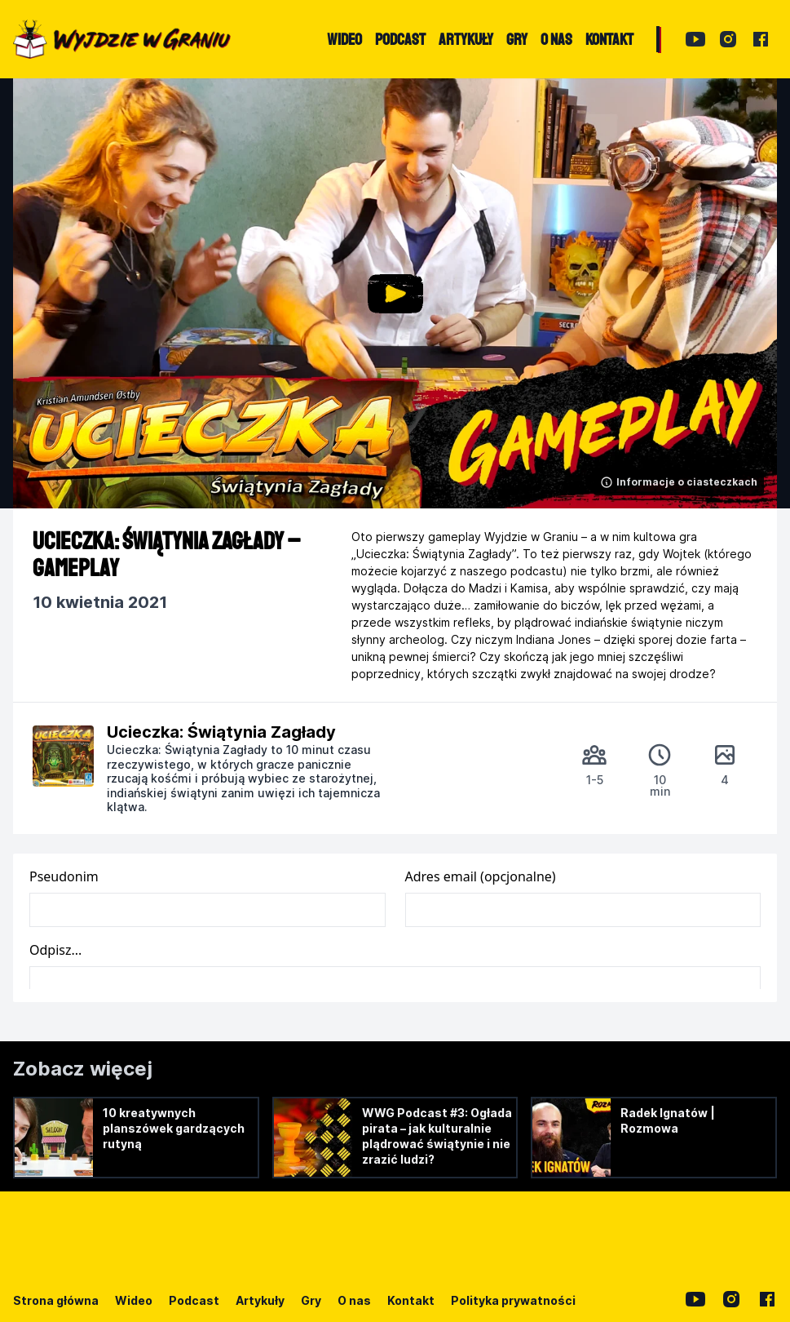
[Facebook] (761, 39)
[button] (395, 293)
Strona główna (56, 1300)
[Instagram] (728, 39)
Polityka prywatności (513, 1300)
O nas (354, 1300)
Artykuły (260, 1300)
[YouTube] (695, 39)
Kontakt (411, 1300)
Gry (311, 1300)
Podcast (194, 1300)
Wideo (133, 1300)
